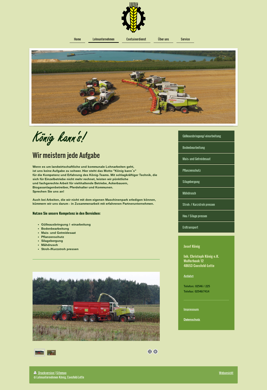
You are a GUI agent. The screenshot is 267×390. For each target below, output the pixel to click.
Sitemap (61, 372)
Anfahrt (188, 276)
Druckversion (44, 372)
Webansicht (226, 372)
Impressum (191, 309)
